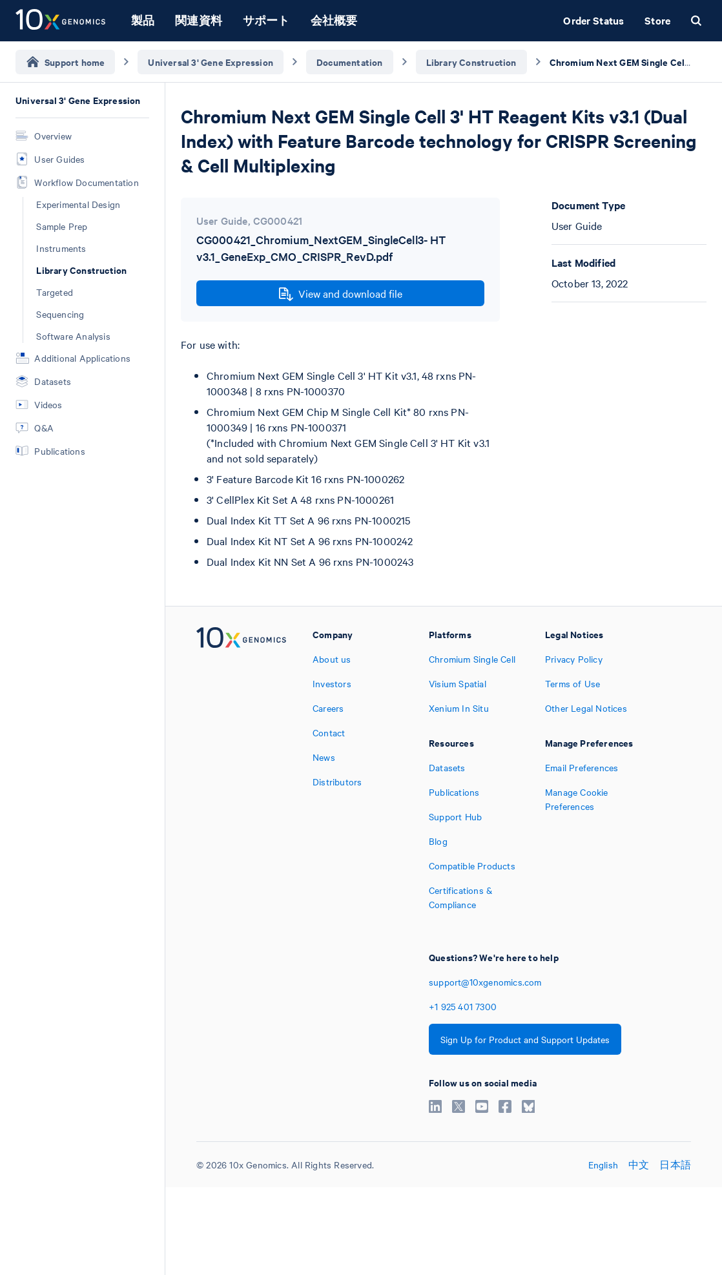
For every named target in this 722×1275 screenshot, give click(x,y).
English (603, 1164)
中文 (638, 1164)
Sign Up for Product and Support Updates (525, 1039)
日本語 (675, 1164)
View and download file (340, 294)
